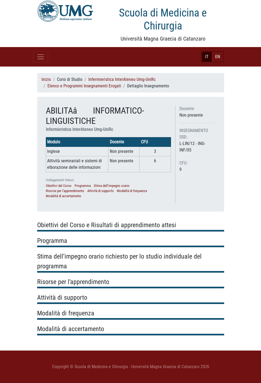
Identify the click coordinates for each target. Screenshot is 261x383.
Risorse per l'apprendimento (65, 191)
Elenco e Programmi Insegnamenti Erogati (84, 85)
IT (206, 56)
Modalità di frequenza (132, 191)
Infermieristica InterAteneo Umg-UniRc (122, 79)
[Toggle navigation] (40, 56)
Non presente (191, 115)
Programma (83, 186)
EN (217, 56)
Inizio (46, 79)
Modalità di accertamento (63, 196)
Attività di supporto (100, 191)
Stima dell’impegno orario (112, 186)
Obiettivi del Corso (59, 186)
